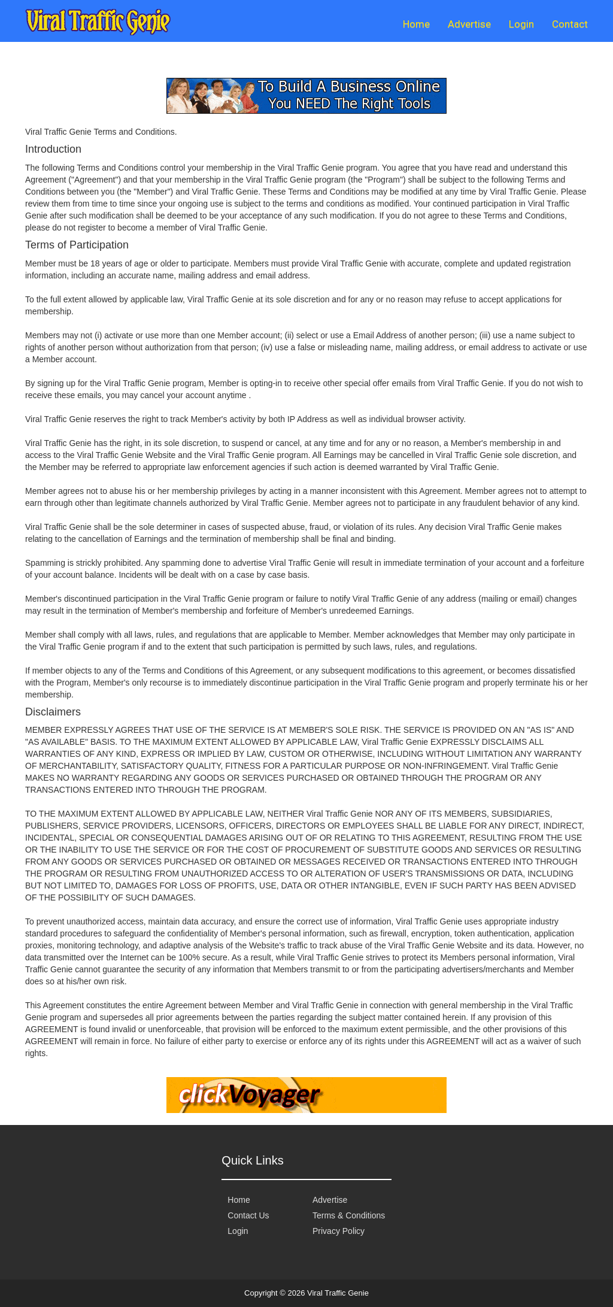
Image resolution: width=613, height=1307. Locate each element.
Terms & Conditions (348, 1215)
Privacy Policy (338, 1231)
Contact (570, 24)
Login (521, 24)
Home (416, 24)
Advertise (469, 24)
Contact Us (248, 1215)
